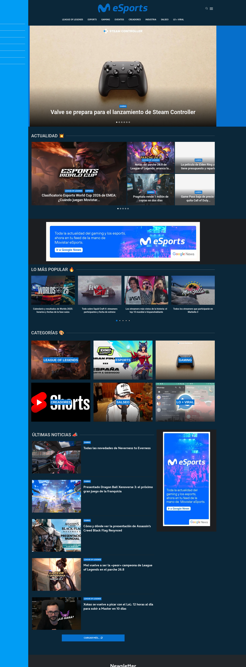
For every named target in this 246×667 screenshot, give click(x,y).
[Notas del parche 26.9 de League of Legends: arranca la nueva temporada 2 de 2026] (150, 157)
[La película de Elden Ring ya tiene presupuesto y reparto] (198, 157)
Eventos (119, 19)
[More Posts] (93, 637)
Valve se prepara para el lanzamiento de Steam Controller (123, 112)
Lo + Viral (178, 19)
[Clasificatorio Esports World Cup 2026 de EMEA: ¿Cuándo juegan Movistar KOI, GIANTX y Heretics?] (79, 173)
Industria (150, 19)
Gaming (105, 19)
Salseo (164, 19)
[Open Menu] (211, 8)
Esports (92, 19)
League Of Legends (72, 19)
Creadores (135, 19)
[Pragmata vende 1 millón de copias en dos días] (150, 189)
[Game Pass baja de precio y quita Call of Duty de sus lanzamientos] (198, 189)
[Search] (206, 8)
